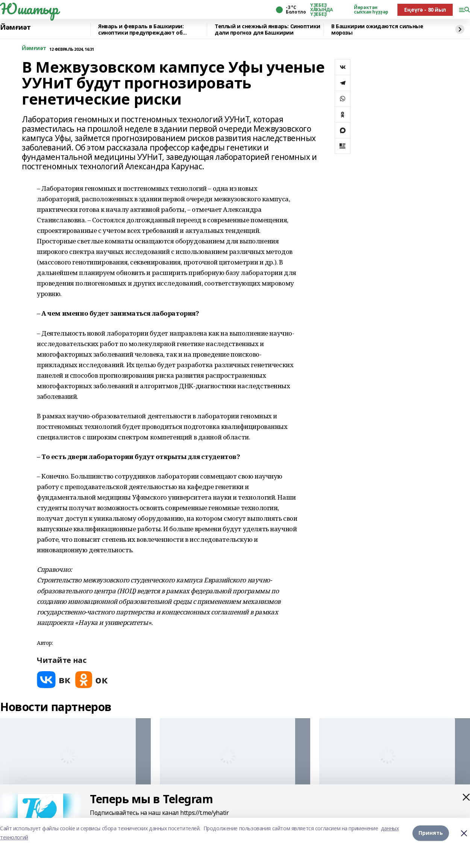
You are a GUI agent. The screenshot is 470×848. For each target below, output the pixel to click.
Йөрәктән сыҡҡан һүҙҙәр (371, 9)
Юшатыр (29, 9)
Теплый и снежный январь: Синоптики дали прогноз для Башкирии (267, 29)
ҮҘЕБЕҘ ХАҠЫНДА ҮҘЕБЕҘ (321, 10)
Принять (430, 832)
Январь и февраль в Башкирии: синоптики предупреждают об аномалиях (140, 29)
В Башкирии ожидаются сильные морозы (377, 29)
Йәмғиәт (15, 27)
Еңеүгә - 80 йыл (425, 9)
